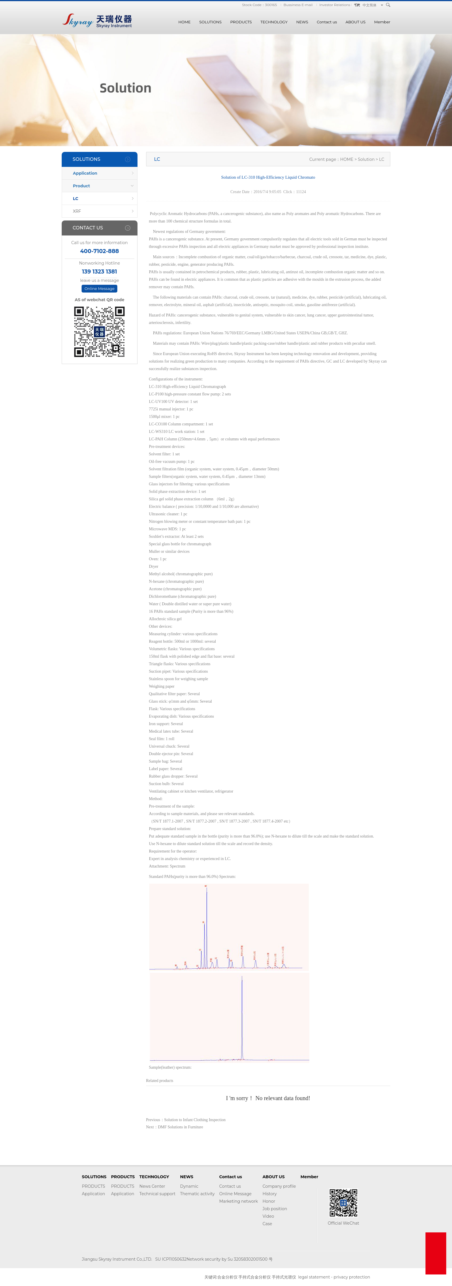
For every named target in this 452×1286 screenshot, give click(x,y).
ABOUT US (356, 22)
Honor (269, 1201)
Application (85, 173)
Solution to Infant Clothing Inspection (195, 1120)
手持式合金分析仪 (254, 1277)
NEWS (302, 22)
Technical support (158, 1193)
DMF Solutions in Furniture (180, 1127)
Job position (275, 1208)
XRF (77, 211)
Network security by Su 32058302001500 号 (230, 1259)
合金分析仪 (227, 1277)
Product (81, 185)
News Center (152, 1186)
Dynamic (189, 1186)
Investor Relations (334, 5)
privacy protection (352, 1277)
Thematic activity (197, 1193)
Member (382, 22)
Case (267, 1223)
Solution (367, 159)
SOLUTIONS (210, 22)
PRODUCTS (241, 22)
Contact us (327, 22)
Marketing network (238, 1201)
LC (75, 198)
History (270, 1193)
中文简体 (369, 5)
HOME (184, 22)
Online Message (99, 288)
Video (268, 1216)
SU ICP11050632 (170, 1259)
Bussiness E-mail (298, 5)
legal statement (314, 1277)
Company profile (279, 1186)
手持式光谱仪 (284, 1277)
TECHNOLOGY (274, 22)
